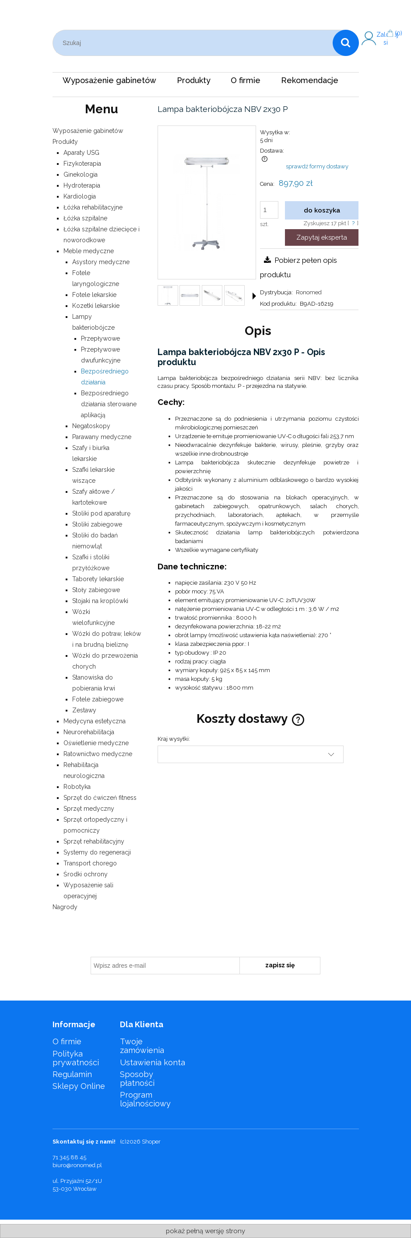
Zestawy (84, 710)
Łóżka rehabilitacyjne (93, 207)
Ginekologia (80, 174)
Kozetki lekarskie (95, 305)
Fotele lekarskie (94, 294)
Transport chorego (90, 863)
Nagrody (65, 906)
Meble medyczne (88, 251)
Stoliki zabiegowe (97, 524)
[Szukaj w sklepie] (194, 42)
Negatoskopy (91, 425)
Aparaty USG (81, 152)
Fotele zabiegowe (97, 699)
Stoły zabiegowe (96, 589)
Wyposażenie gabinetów (88, 130)
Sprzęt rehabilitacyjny (93, 841)
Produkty (65, 141)
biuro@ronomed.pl (77, 1165)
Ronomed (309, 292)
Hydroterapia (81, 185)
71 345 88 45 (69, 1157)
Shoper (151, 1141)
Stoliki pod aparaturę (101, 513)
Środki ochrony (85, 874)
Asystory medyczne (101, 261)
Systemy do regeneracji (97, 852)
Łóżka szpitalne (85, 218)
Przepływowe (100, 338)
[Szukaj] (346, 43)
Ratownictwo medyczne (97, 753)
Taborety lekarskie (98, 578)
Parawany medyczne (101, 436)
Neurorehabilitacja (88, 732)
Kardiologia (79, 196)
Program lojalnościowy (145, 1099)
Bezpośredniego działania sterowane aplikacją (109, 404)
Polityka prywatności (76, 1058)
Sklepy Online (79, 1086)
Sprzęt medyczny (88, 808)
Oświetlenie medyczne (96, 742)
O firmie (67, 1041)
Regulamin (72, 1074)
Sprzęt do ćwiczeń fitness (100, 797)
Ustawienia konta (152, 1062)
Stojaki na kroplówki (100, 600)
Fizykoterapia (82, 163)
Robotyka (77, 786)
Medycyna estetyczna (94, 721)
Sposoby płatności (137, 1079)
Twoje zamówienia (142, 1046)
